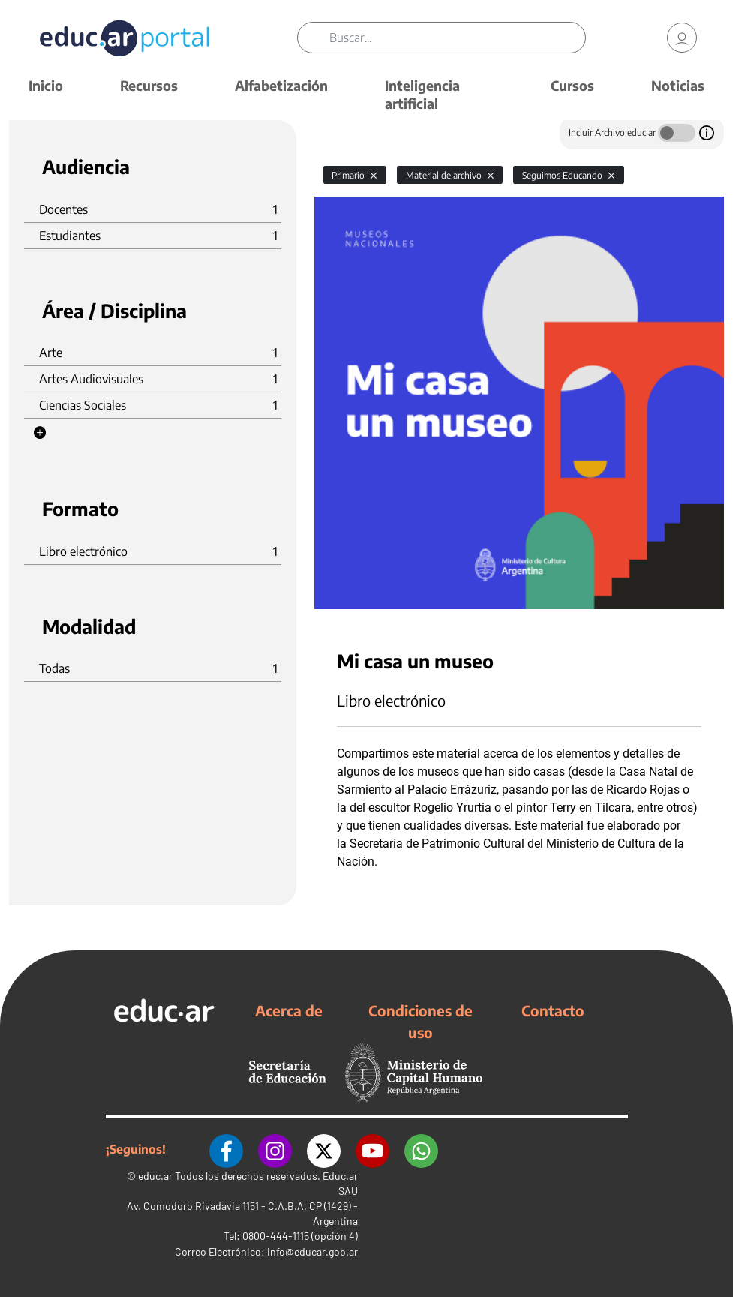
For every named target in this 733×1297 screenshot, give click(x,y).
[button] (40, 433)
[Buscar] (457, 38)
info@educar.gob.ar (312, 1251)
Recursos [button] (149, 85)
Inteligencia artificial (422, 94)
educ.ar (155, 1175)
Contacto (552, 1010)
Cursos (572, 85)
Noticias (677, 85)
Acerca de (289, 1010)
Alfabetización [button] (281, 85)
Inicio (46, 85)
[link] (682, 38)
